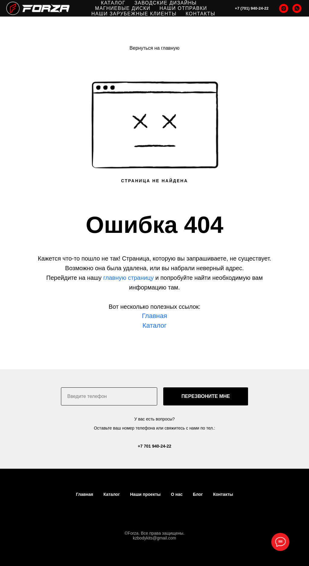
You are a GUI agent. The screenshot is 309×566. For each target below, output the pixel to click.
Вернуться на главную (154, 48)
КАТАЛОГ (113, 2)
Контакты (223, 494)
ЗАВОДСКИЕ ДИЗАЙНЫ (166, 2)
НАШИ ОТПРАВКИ (183, 8)
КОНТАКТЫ (200, 13)
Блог (198, 494)
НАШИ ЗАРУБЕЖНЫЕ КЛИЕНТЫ (134, 13)
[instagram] (283, 8)
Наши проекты (145, 494)
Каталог (112, 494)
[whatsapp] (296, 8)
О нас (177, 494)
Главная (154, 316)
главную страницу (128, 277)
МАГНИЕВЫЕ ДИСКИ (123, 8)
